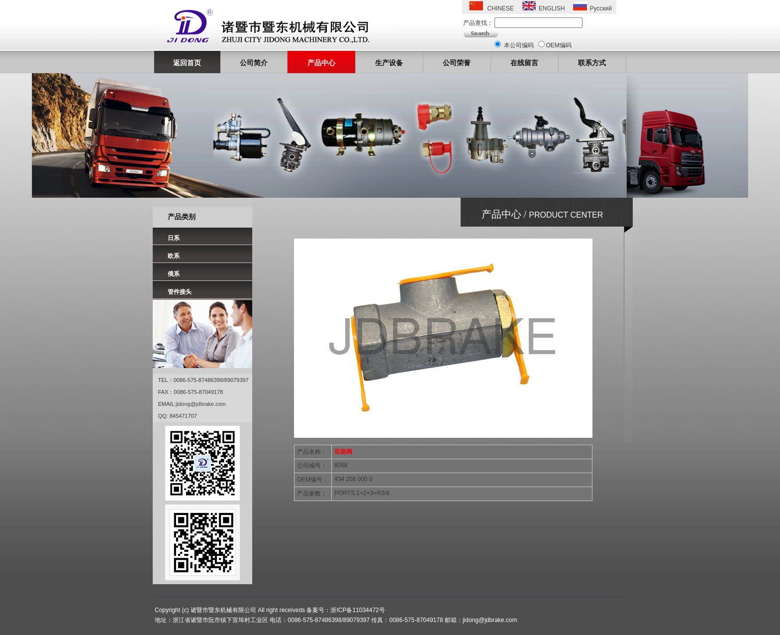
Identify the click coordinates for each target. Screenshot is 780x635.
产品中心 (321, 63)
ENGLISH (552, 8)
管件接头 (180, 291)
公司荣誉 (457, 63)
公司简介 (254, 63)
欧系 (174, 256)
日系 (174, 238)
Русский (600, 8)
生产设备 (389, 63)
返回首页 (187, 63)
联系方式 (592, 63)
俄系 (174, 273)
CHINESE (500, 8)
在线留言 (524, 63)
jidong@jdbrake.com (201, 404)
